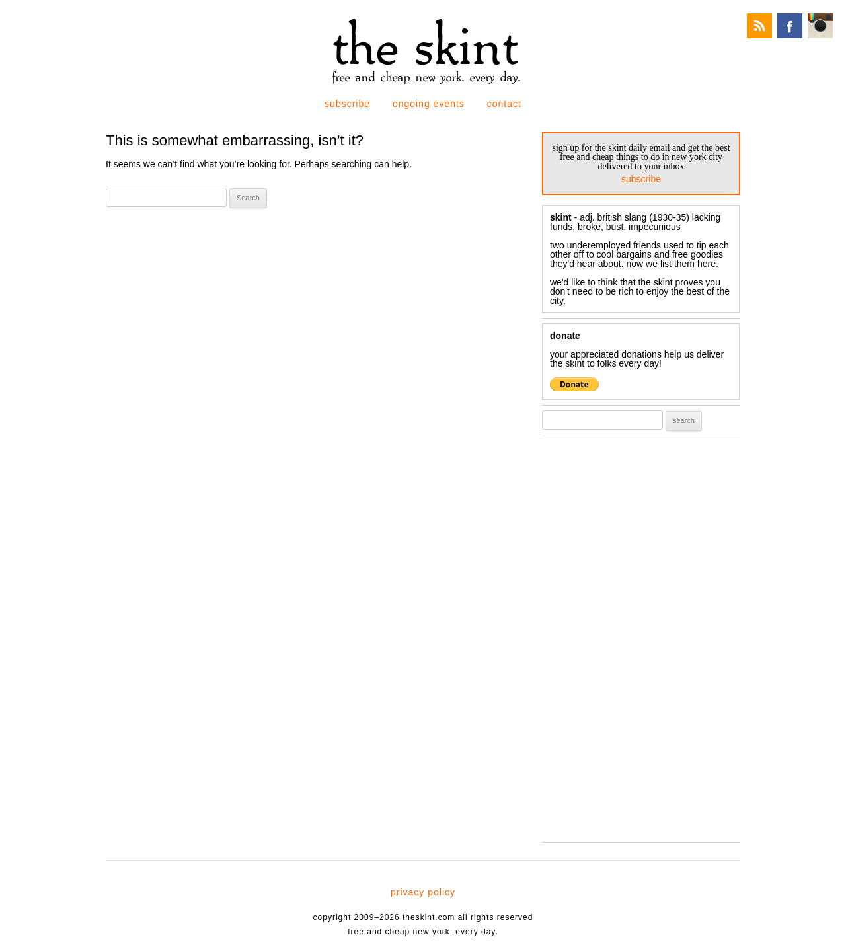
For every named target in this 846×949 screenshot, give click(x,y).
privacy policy (423, 892)
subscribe (347, 103)
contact (504, 103)
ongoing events (429, 103)
